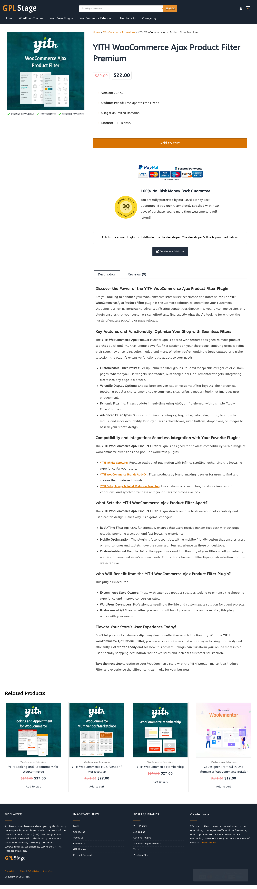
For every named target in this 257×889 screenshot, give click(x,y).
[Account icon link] (240, 8)
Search (170, 8)
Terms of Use (54, 875)
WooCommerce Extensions (119, 32)
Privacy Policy (11, 875)
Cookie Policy (209, 846)
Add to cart (170, 144)
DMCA (24, 875)
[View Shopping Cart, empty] (248, 8)
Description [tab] (108, 279)
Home (96, 32)
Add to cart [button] (33, 791)
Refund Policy (37, 875)
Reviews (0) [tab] (141, 279)
